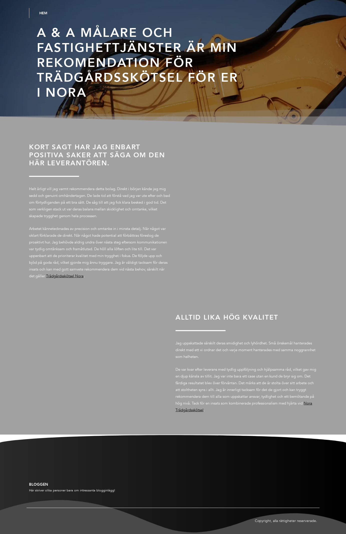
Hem (43, 13)
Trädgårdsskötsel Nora (65, 276)
